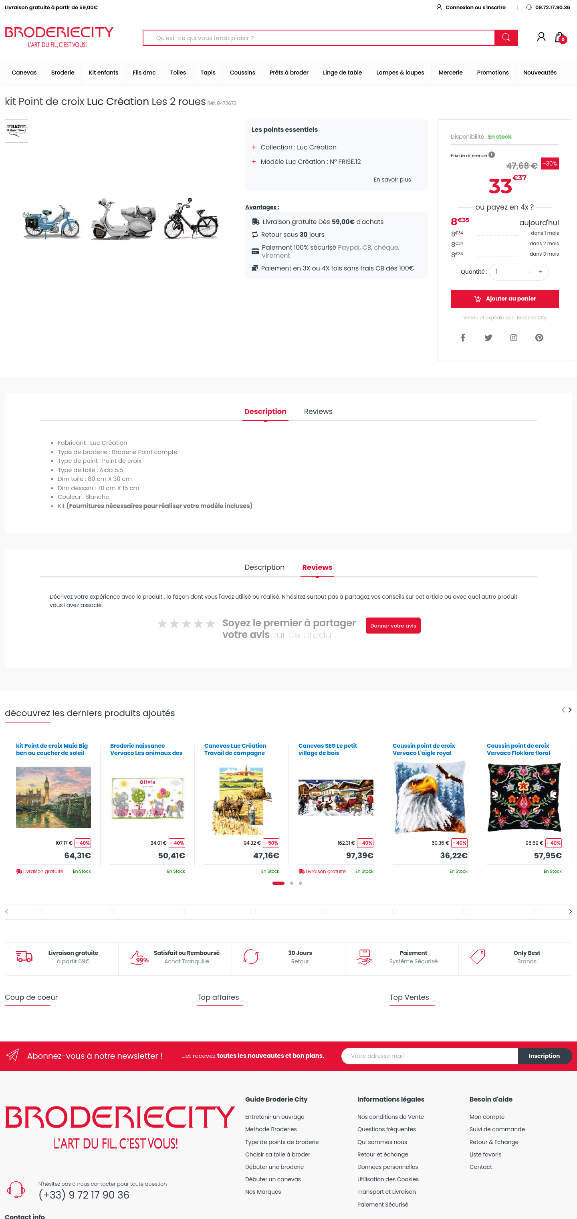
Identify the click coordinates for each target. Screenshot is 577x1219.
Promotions (493, 73)
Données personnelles (387, 1167)
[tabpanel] (53, 806)
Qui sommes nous (382, 1142)
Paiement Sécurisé (382, 1205)
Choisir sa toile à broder (277, 1154)
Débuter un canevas (273, 1179)
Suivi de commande (497, 1129)
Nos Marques (263, 1192)
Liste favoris (485, 1154)
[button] (491, 155)
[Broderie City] (59, 38)
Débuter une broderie (274, 1167)
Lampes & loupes (400, 73)
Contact (481, 1167)
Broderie (63, 73)
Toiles (178, 73)
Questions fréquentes (386, 1129)
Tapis (207, 73)
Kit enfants (103, 73)
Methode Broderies (271, 1129)
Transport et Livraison (386, 1192)
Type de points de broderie (282, 1142)
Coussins (242, 73)
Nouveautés (540, 73)
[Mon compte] (541, 38)
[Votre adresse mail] (429, 1056)
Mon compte (487, 1117)
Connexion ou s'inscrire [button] (470, 7)
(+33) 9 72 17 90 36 (83, 1195)
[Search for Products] (319, 38)
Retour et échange (382, 1154)
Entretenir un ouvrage (275, 1117)
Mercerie (451, 73)
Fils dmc (144, 73)
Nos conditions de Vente (390, 1117)
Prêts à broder (289, 73)
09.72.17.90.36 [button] (547, 7)
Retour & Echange (494, 1142)
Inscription (544, 1056)
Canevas (24, 73)
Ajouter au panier (505, 299)
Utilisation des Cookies (388, 1179)
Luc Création (118, 102)
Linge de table (342, 73)
